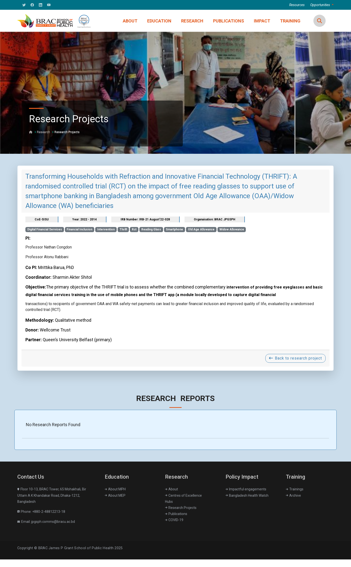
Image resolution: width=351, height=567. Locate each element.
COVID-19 (174, 520)
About (171, 489)
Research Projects (67, 132)
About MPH (115, 489)
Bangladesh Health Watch (247, 495)
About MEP (115, 495)
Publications (176, 514)
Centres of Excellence (183, 495)
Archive (293, 495)
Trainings (294, 489)
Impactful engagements (246, 489)
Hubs (169, 502)
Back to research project (295, 358)
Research (43, 132)
